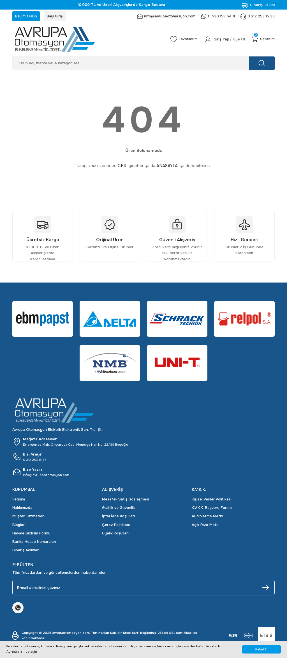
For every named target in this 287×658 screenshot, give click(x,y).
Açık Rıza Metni (205, 525)
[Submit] (265, 588)
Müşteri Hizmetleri (28, 517)
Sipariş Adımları (26, 551)
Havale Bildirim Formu (31, 534)
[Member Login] (223, 40)
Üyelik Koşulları (115, 534)
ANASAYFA (167, 167)
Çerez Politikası (116, 525)
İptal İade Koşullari (118, 517)
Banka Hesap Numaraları (34, 542)
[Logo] (85, 40)
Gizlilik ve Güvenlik (118, 508)
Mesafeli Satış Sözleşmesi (125, 500)
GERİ (123, 167)
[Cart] (262, 40)
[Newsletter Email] (143, 588)
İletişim (18, 500)
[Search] (143, 64)
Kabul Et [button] (261, 649)
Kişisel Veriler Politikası (212, 500)
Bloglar (18, 525)
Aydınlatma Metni (207, 517)
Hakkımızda (22, 508)
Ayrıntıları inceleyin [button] (21, 652)
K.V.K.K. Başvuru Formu (212, 508)
